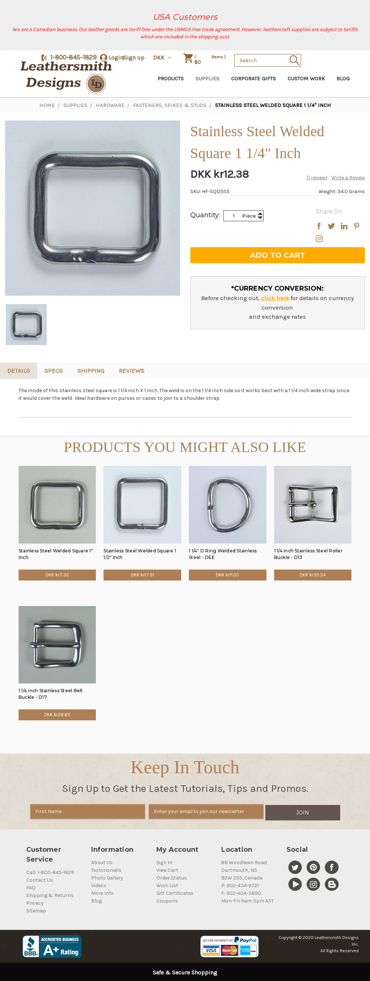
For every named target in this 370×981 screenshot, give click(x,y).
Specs (53, 370)
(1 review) (317, 178)
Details (18, 370)
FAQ (30, 887)
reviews (131, 370)
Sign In (164, 861)
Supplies (207, 78)
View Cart (167, 869)
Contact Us (39, 879)
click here (275, 298)
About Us (102, 861)
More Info (102, 892)
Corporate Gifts (253, 78)
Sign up (134, 57)
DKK (162, 57)
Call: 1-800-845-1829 (50, 871)
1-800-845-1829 (73, 57)
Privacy (35, 902)
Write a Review (348, 178)
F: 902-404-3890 (241, 892)
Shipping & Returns (50, 894)
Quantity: (205, 215)
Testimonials (106, 869)
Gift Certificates (175, 892)
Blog (343, 78)
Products (170, 78)
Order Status (171, 877)
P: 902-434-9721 (240, 884)
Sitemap (36, 910)
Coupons (167, 900)
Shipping (90, 370)
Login (115, 57)
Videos (98, 884)
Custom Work (306, 78)
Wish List (167, 884)
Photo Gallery (107, 877)
